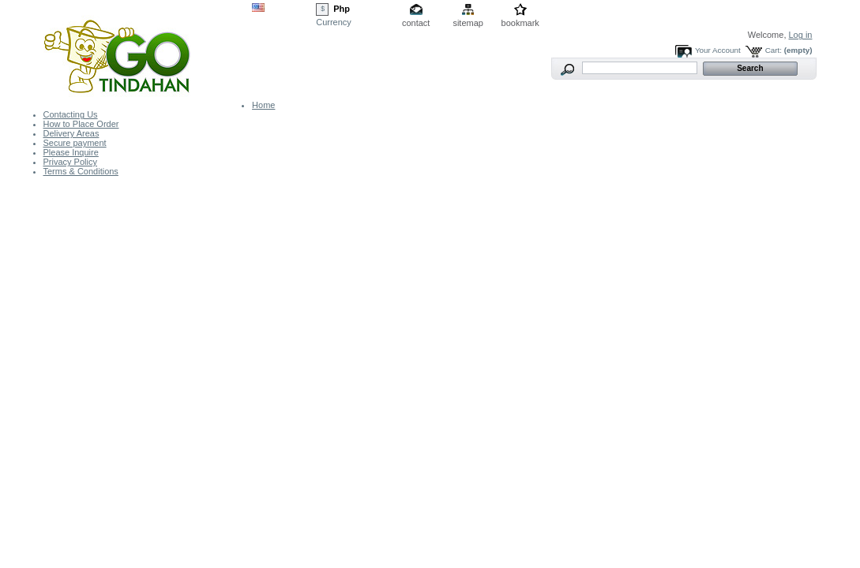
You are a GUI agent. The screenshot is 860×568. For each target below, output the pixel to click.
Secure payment (75, 143)
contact (416, 23)
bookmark (520, 23)
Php (341, 8)
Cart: (773, 50)
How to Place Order (81, 124)
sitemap (468, 23)
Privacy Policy (70, 161)
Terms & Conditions (80, 171)
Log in (801, 34)
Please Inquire (71, 152)
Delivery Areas (71, 133)
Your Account (718, 50)
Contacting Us (70, 114)
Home (263, 105)
